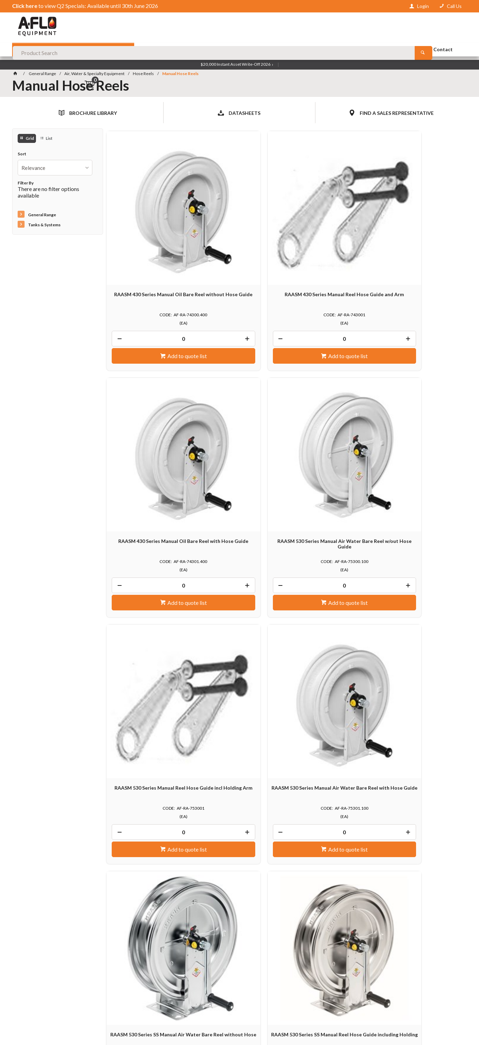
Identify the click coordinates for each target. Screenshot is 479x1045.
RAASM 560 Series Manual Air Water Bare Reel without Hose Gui (421, 590)
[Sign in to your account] (419, 6)
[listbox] (55, 168)
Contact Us (30, 988)
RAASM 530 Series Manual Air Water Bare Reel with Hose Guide (239, 410)
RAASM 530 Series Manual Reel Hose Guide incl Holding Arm (148, 407)
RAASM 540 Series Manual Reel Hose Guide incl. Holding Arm (239, 587)
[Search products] (371, 28)
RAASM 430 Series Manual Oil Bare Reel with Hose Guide (331, 228)
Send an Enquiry (431, 830)
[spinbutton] (148, 269)
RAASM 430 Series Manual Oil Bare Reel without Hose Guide (148, 228)
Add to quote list (152, 286)
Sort (22, 154)
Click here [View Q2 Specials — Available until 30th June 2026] (24, 5)
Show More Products (288, 686)
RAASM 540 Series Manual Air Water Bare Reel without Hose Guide (148, 590)
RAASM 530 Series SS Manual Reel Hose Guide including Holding (421, 410)
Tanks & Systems (44, 225)
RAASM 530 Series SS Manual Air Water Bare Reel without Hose (330, 407)
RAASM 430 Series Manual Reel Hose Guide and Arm (239, 228)
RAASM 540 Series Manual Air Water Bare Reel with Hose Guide (331, 590)
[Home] (16, 74)
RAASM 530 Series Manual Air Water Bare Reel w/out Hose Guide (421, 230)
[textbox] (239, 28)
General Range (42, 215)
